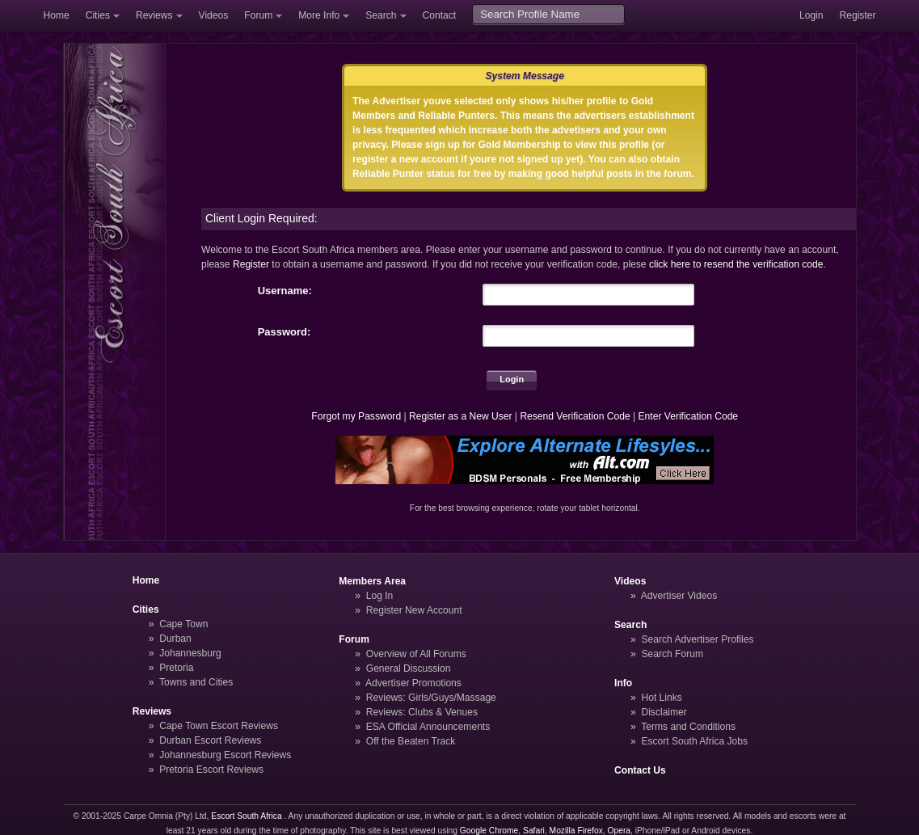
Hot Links (661, 697)
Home (57, 15)
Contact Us (640, 770)
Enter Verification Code (689, 416)
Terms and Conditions (688, 726)
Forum (258, 15)
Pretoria (176, 667)
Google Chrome (489, 830)
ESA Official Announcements (428, 726)
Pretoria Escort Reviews (211, 769)
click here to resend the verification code (736, 264)
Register (858, 15)
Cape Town (183, 624)
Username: (285, 291)
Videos (214, 15)
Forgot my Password (356, 416)
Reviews (154, 15)
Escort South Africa (246, 816)
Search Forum (672, 654)
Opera (618, 830)
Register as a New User (460, 416)
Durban (175, 638)
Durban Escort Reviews (210, 740)
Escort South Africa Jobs (694, 741)
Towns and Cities (196, 682)
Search (380, 15)
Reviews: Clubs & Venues (422, 712)
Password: (284, 332)
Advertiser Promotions (413, 683)
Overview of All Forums (416, 654)
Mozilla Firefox (576, 830)
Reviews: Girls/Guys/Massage (431, 697)
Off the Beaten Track (411, 741)
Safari (534, 830)
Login (811, 15)
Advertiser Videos (679, 595)
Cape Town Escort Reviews (218, 726)
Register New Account (414, 610)
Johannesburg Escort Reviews (225, 755)
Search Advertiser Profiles (697, 639)
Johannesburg (190, 653)
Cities (98, 15)
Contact (440, 15)
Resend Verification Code (575, 416)
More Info (318, 15)
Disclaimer (663, 712)
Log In (380, 595)
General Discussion (408, 668)
